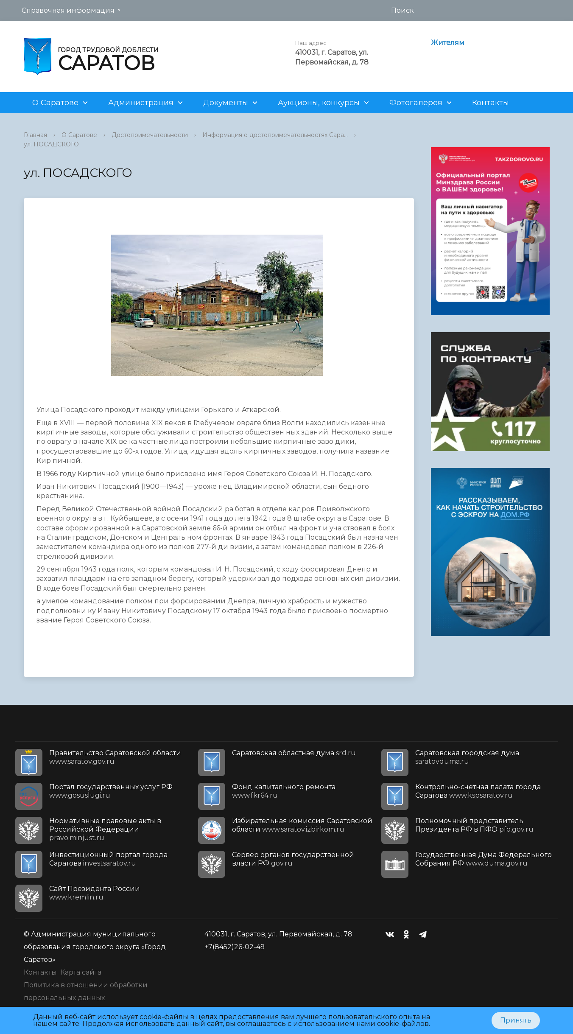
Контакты (490, 102)
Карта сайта (80, 972)
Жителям (447, 43)
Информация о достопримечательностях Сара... (275, 135)
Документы (225, 102)
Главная (35, 135)
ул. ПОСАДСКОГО (51, 144)
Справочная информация (68, 10)
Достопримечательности (150, 135)
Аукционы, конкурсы (319, 102)
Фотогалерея (415, 102)
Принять (515, 1020)
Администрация (140, 102)
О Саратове (55, 102)
